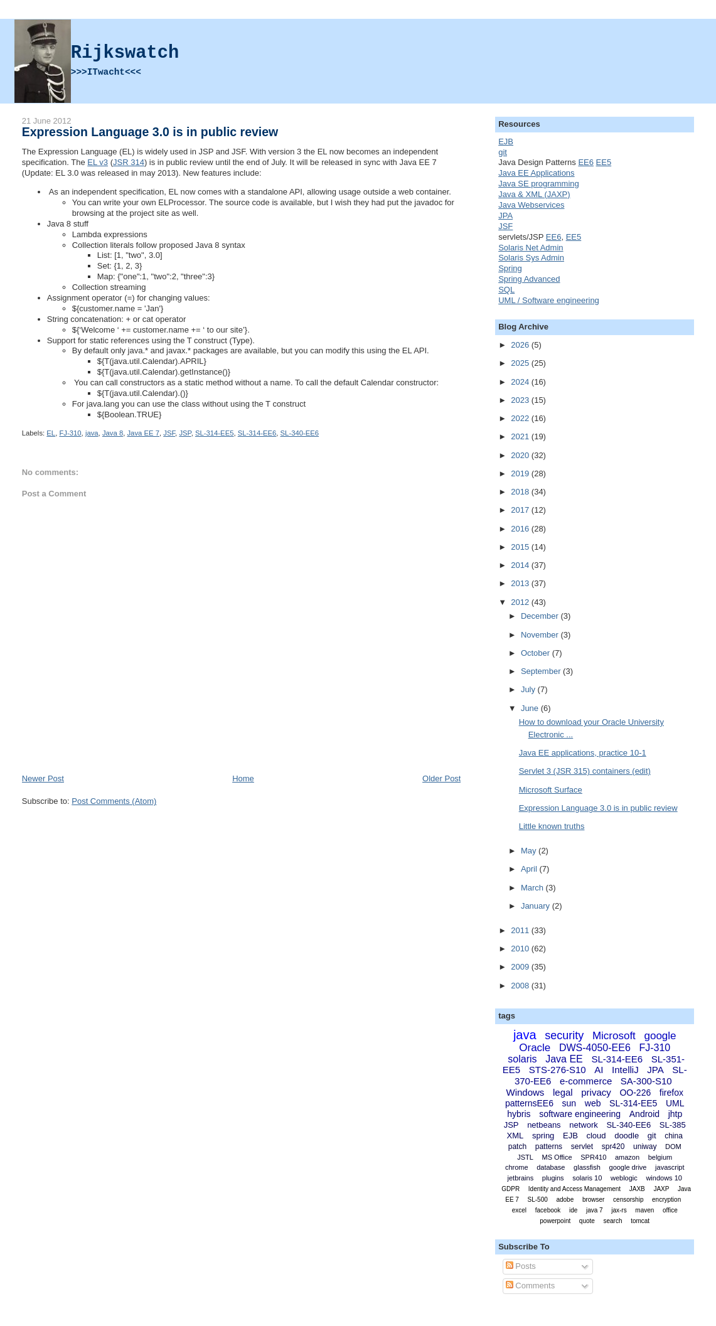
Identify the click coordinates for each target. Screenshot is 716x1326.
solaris (522, 1059)
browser (593, 1199)
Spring (510, 268)
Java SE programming (538, 183)
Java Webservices (531, 205)
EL (50, 433)
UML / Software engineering (548, 300)
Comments (530, 1285)
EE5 (604, 162)
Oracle (534, 1048)
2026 (521, 345)
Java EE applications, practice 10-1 (582, 752)
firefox (671, 1093)
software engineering (580, 1114)
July (529, 689)
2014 (521, 565)
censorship (628, 1199)
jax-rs (618, 1210)
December (541, 616)
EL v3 (97, 162)
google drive (628, 1167)
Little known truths (552, 826)
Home (243, 778)
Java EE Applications (536, 173)
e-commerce (586, 1081)
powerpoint (555, 1220)
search (613, 1220)
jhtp (675, 1114)
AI (598, 1069)
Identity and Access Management (574, 1188)
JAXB (637, 1188)
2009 (521, 966)
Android (644, 1114)
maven (644, 1210)
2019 (521, 473)
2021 (521, 436)
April (530, 869)
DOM (673, 1146)
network (583, 1125)
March (533, 887)
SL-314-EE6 (257, 433)
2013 (521, 583)
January (536, 906)
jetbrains (521, 1178)
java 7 (594, 1210)
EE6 (586, 162)
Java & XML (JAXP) (534, 194)
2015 (521, 547)
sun (569, 1103)
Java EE (564, 1059)
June (531, 708)
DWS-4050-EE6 (595, 1047)
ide (573, 1210)
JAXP (661, 1188)
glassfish (587, 1167)
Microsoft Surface (550, 789)
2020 (521, 455)
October (536, 653)
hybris (518, 1114)
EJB (505, 141)
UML (675, 1103)
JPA (505, 215)
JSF (169, 433)
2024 (521, 382)
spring (543, 1135)
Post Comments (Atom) (114, 801)
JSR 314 (128, 162)
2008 (521, 985)
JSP (185, 433)
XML (515, 1135)
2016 (521, 528)
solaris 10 (587, 1178)
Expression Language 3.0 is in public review (150, 132)
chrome (516, 1167)
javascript (669, 1167)
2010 (521, 948)
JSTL (525, 1157)
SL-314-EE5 (214, 433)
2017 (521, 510)
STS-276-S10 (557, 1069)
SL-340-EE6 (300, 433)
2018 (521, 491)
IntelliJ (625, 1069)
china (674, 1135)
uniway (644, 1146)
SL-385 (673, 1125)
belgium (660, 1157)
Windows (525, 1092)
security (564, 1035)
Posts (521, 1266)
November (541, 634)
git (502, 152)
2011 (521, 930)
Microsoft (614, 1036)
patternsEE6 (529, 1103)
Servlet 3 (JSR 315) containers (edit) (585, 771)
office (670, 1210)
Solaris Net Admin (530, 247)
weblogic (624, 1178)
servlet (582, 1146)
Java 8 (112, 433)
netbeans (544, 1125)
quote (587, 1220)
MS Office (557, 1157)
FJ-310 (70, 433)
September (542, 671)
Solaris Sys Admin (531, 257)
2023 (521, 400)
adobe (565, 1199)
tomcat (640, 1220)
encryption (666, 1199)
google (660, 1036)
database (551, 1167)
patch (517, 1146)
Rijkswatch (125, 53)
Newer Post (43, 778)
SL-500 (538, 1199)
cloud (596, 1135)
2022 (521, 418)
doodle (626, 1135)
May (529, 850)
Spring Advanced (529, 279)
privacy (596, 1092)
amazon (627, 1157)
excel (519, 1210)
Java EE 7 (143, 433)
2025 (521, 363)
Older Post (441, 778)
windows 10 (663, 1178)
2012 (521, 602)
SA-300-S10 (646, 1081)
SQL (506, 289)
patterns (548, 1146)
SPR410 (593, 1157)
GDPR (510, 1188)
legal (563, 1092)
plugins (553, 1178)
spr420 (613, 1146)
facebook (548, 1210)
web (593, 1103)
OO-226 (635, 1093)
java (92, 433)
